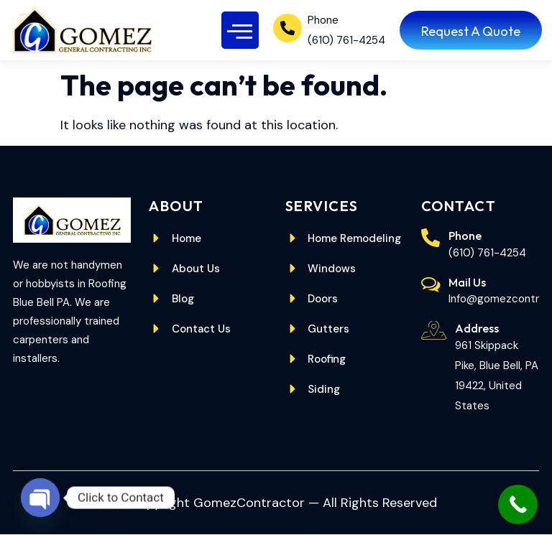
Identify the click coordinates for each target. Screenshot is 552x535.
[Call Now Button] (518, 504)
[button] (240, 30)
